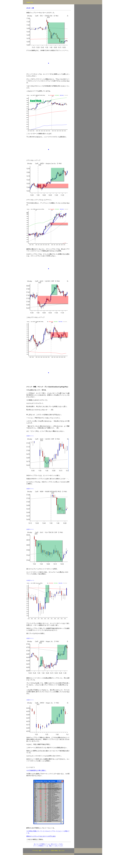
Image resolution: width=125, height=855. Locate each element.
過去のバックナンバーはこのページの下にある (41, 836)
